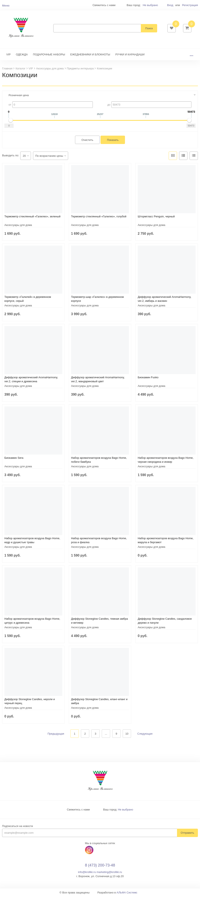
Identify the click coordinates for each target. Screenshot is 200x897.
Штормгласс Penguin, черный (156, 216)
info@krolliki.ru (87, 872)
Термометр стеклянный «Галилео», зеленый (32, 216)
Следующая (145, 734)
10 (126, 734)
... (191, 54)
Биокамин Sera (13, 458)
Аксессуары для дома (18, 225)
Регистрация (190, 5)
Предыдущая (55, 734)
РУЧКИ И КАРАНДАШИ (130, 54)
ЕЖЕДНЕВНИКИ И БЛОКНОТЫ (90, 54)
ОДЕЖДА (22, 54)
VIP (8, 54)
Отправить (187, 833)
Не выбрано (150, 5)
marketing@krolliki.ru (109, 872)
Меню (5, 5)
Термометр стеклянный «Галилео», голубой (98, 216)
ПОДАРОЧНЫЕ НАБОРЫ (49, 54)
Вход (170, 5)
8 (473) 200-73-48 (100, 866)
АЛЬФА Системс (127, 892)
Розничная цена (19, 95)
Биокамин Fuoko (148, 377)
